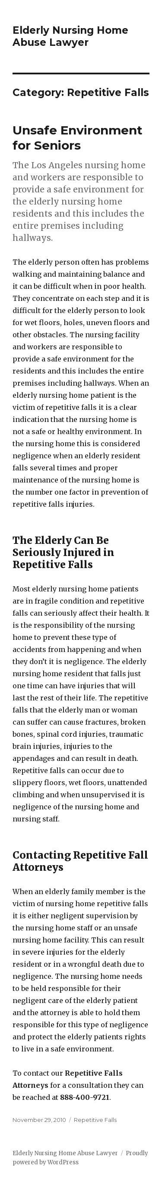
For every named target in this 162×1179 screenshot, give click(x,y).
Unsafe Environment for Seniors (78, 138)
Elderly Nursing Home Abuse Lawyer (70, 36)
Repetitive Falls (95, 1119)
